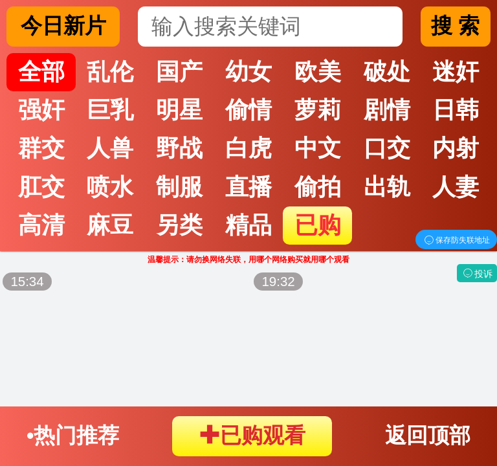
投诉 (476, 273)
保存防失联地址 (456, 240)
